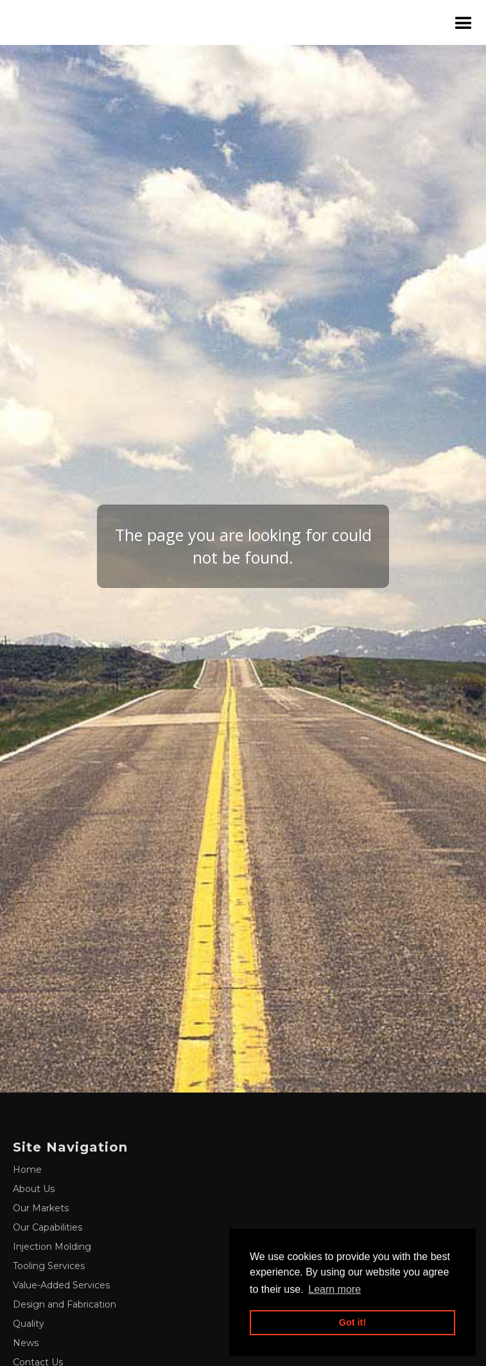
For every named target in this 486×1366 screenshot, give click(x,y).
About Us (34, 1189)
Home (27, 1169)
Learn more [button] (334, 1289)
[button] (463, 23)
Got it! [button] (352, 1322)
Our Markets (41, 1208)
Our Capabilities (47, 1227)
